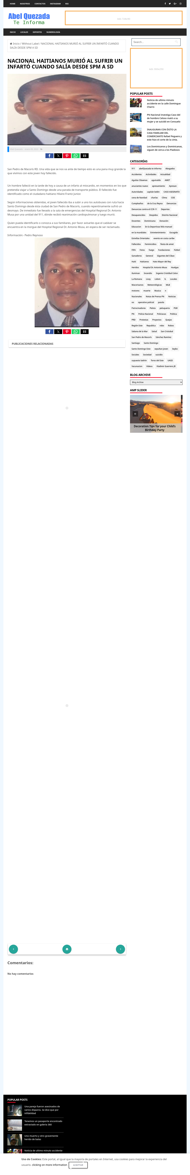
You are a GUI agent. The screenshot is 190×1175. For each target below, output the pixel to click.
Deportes (37, 32)
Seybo (175, 348)
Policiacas (161, 314)
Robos (171, 325)
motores (135, 290)
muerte (146, 290)
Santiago (136, 343)
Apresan (173, 186)
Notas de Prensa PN (155, 296)
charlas (154, 197)
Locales (24, 32)
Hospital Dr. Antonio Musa (155, 267)
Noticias (172, 296)
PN (133, 314)
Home (12, 3)
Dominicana (150, 221)
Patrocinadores (139, 308)
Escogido (174, 232)
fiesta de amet (167, 244)
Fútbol (177, 250)
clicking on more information (49, 1165)
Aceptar (78, 1165)
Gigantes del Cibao (165, 255)
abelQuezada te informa (150, 168)
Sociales (135, 354)
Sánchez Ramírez (163, 337)
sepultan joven (161, 348)
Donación (163, 221)
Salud (154, 331)
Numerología (53, 32)
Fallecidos (136, 244)
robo (162, 325)
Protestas (144, 319)
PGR (176, 308)
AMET (167, 180)
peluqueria (165, 308)
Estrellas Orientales (141, 238)
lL (165, 279)
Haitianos (144, 261)
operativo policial (146, 302)
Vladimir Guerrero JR (166, 366)
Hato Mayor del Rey (162, 261)
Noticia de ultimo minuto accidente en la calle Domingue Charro (164, 103)
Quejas (168, 319)
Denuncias (171, 203)
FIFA (134, 250)
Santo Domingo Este (141, 348)
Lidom (158, 279)
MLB (168, 284)
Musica (157, 290)
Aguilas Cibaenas (139, 180)
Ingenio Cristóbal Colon (167, 273)
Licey (148, 279)
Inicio (13, 32)
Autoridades (137, 191)
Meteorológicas (154, 284)
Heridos (135, 267)
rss (66, 3)
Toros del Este (157, 360)
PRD (134, 319)
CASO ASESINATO (172, 191)
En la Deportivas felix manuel (158, 226)
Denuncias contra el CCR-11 (144, 209)
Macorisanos (137, 284)
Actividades (151, 174)
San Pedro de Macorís (142, 337)
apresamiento (158, 186)
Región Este (137, 325)
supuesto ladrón (139, 360)
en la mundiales (139, 232)
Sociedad (147, 354)
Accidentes (137, 174)
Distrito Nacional (169, 215)
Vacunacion (137, 366)
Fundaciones (164, 250)
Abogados (170, 168)
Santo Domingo (151, 343)
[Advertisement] (66, 1071)
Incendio (148, 273)
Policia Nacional (145, 314)
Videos (149, 366)
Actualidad (165, 174)
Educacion (136, 226)
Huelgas (175, 267)
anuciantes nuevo (140, 186)
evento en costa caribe (164, 238)
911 (133, 168)
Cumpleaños (137, 203)
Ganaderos (137, 255)
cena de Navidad (139, 197)
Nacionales (137, 296)
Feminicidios (150, 244)
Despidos (153, 215)
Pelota (153, 308)
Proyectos (156, 319)
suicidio (159, 354)
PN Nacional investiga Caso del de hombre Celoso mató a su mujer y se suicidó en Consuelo (163, 118)
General (149, 255)
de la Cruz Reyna (155, 203)
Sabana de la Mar (140, 331)
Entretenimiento (158, 232)
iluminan (136, 273)
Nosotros (25, 3)
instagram (55, 3)
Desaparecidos (138, 215)
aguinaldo (156, 180)
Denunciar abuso (79, 1103)
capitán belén (153, 191)
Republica (151, 325)
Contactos (40, 3)
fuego (151, 250)
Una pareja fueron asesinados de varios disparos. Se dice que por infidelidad (42, 1110)
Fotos (142, 250)
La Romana (137, 279)
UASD (170, 360)
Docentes (136, 221)
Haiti (134, 261)
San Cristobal (167, 331)
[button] (49, 155)
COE (173, 197)
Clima (164, 197)
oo (133, 302)
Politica (173, 314)
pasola (161, 302)
